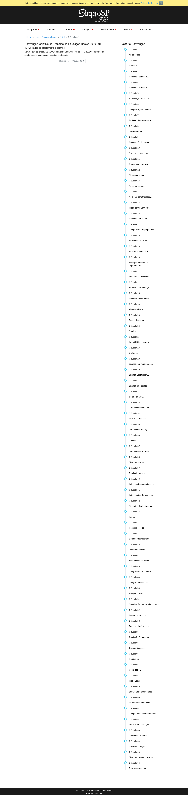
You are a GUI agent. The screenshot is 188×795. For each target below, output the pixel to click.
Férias (132, 517)
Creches (133, 440)
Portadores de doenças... (140, 703)
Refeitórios (134, 659)
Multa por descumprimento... (142, 757)
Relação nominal (136, 593)
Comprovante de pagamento (142, 230)
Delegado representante (140, 539)
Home (29, 37)
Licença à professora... (139, 375)
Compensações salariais (140, 109)
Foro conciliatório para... (140, 626)
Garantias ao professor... (140, 451)
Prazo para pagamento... (140, 208)
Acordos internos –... (138, 615)
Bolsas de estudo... (137, 320)
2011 (62, 37)
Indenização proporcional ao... (142, 484)
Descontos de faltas (138, 219)
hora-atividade (135, 131)
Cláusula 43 (78, 61)
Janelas (132, 331)
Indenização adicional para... (142, 495)
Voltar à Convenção (133, 43)
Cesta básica (135, 670)
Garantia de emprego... (139, 429)
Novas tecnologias (137, 746)
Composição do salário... (140, 142)
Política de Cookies (149, 3)
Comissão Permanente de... (141, 637)
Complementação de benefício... (143, 714)
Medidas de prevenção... (140, 724)
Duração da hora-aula (139, 164)
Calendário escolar (137, 648)
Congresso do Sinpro (138, 582)
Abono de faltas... (137, 309)
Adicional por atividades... (140, 197)
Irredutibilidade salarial (139, 342)
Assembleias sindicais (139, 561)
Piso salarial (134, 681)
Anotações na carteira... (139, 240)
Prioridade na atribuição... (140, 287)
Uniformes (133, 353)
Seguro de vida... (136, 397)
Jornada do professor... (139, 153)
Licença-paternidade (138, 386)
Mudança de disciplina (139, 277)
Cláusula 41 (62, 61)
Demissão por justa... (138, 473)
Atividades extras (136, 175)
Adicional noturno (137, 186)
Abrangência (134, 55)
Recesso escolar (136, 528)
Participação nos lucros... (140, 98)
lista (37, 37)
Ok (161, 3)
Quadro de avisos (137, 550)
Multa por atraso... (137, 462)
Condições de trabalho (139, 735)
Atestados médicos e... (139, 252)
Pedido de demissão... (139, 419)
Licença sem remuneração (141, 364)
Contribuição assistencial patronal (144, 604)
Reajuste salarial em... (139, 77)
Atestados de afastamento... (141, 506)
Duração (133, 66)
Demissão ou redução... (139, 298)
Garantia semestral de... (140, 408)
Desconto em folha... (138, 768)
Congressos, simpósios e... (141, 572)
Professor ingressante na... (141, 120)
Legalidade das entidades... (141, 692)
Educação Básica (49, 37)
